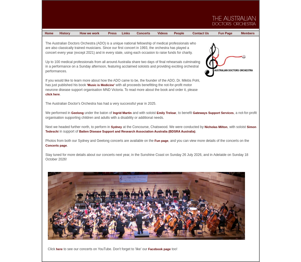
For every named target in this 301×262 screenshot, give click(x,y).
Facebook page (159, 249)
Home (49, 33)
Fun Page (225, 33)
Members (248, 33)
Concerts (143, 33)
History (64, 33)
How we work (89, 33)
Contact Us (201, 33)
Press (112, 33)
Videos (162, 33)
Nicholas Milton (216, 127)
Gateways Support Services (213, 113)
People (179, 33)
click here (52, 94)
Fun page (161, 140)
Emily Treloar (166, 113)
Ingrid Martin (122, 113)
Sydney (116, 127)
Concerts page (56, 145)
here (59, 249)
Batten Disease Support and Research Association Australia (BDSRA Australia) (137, 131)
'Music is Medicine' (101, 85)
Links (126, 33)
